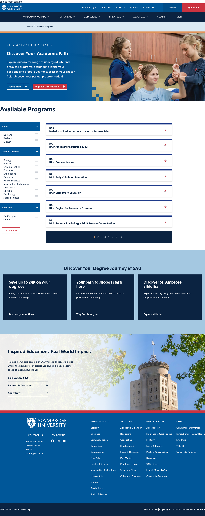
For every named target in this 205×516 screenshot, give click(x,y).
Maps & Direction (129, 452)
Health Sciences (99, 464)
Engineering (97, 452)
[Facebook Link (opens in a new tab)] (52, 442)
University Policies (186, 452)
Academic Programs (35, 17)
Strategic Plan (128, 470)
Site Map (181, 440)
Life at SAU (116, 17)
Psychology (97, 488)
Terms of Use (151, 509)
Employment (127, 446)
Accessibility (153, 428)
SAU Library (152, 464)
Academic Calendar (131, 428)
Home (30, 27)
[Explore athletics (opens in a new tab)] (170, 314)
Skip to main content (11, 1)
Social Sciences (99, 494)
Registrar (151, 458)
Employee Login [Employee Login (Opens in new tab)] (129, 464)
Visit (179, 17)
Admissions (91, 17)
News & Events (154, 446)
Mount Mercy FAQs (156, 470)
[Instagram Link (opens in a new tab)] (58, 442)
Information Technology (103, 470)
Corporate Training (156, 476)
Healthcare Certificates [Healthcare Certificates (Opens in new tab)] (159, 434)
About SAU (140, 17)
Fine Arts (106, 7)
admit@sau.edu (34, 453)
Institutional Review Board (190, 434)
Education (96, 446)
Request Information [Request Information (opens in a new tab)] (20, 385)
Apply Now (193, 8)
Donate (134, 7)
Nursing (95, 482)
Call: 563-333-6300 (18, 377)
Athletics (120, 7)
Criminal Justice (99, 440)
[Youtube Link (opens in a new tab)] (64, 442)
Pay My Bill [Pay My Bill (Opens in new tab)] (126, 458)
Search (172, 8)
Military (150, 440)
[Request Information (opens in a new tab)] (50, 87)
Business (95, 434)
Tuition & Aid (66, 17)
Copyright (164, 509)
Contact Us (149, 7)
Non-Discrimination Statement (188, 509)
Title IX (180, 446)
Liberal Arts (97, 476)
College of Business (130, 476)
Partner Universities (157, 452)
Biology (95, 428)
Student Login (89, 7)
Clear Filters (11, 230)
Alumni (162, 17)
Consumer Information (188, 428)
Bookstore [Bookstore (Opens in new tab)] (125, 434)
